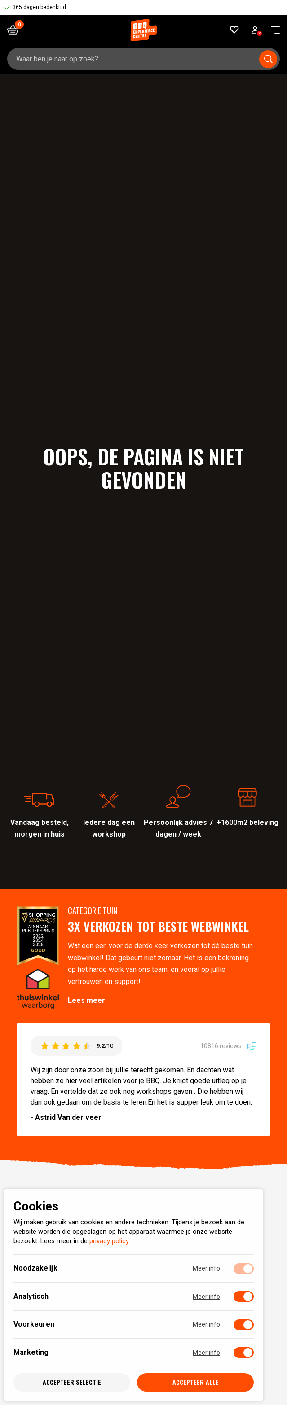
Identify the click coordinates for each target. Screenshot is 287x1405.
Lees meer (86, 1000)
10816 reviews (228, 1045)
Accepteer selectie (72, 1382)
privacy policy (108, 1241)
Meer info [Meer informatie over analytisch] (206, 1296)
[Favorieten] (234, 29)
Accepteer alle (195, 1382)
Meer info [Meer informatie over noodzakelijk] (206, 1268)
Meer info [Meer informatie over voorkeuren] (206, 1324)
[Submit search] (268, 59)
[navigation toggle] (272, 30)
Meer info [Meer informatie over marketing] (206, 1352)
